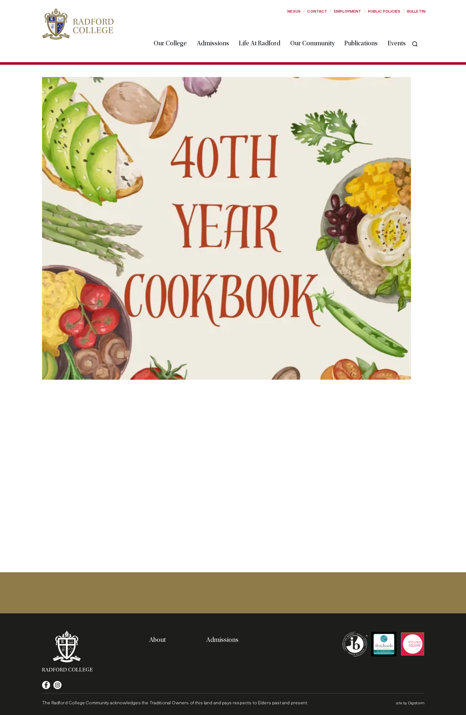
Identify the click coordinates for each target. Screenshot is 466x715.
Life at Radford (266, 30)
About (157, 639)
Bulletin (416, 11)
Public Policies (384, 11)
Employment (347, 11)
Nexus (294, 11)
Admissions (219, 30)
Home (48, 62)
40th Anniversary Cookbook (108, 62)
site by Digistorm (410, 702)
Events (403, 30)
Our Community (319, 30)
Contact (317, 11)
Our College (176, 30)
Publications (367, 30)
